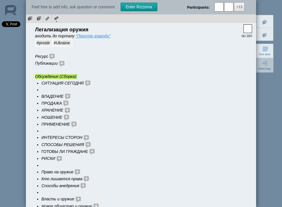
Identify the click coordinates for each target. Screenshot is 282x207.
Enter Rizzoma (139, 7)
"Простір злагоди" (93, 36)
